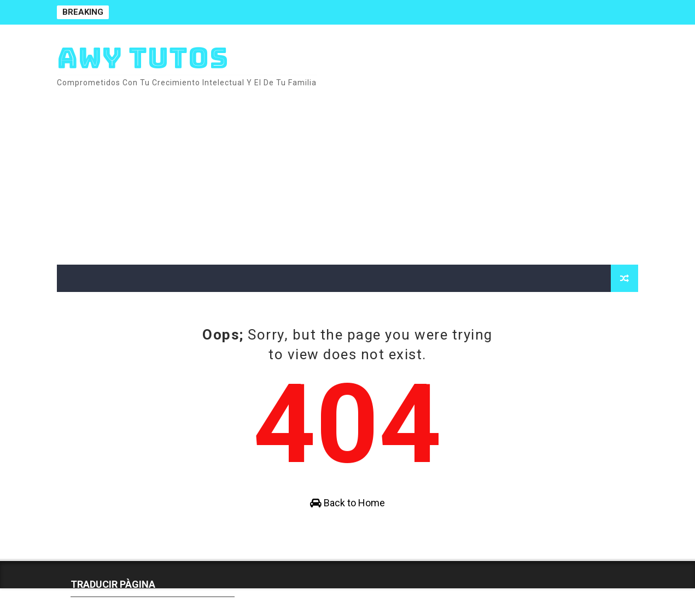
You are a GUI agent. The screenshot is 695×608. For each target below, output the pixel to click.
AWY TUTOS (143, 58)
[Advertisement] (438, 171)
